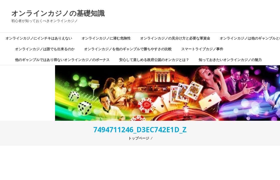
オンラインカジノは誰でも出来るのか (45, 48)
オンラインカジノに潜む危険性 (106, 38)
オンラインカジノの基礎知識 (58, 13)
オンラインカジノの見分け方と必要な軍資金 (175, 38)
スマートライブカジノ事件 (202, 48)
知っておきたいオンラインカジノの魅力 (230, 59)
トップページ (138, 138)
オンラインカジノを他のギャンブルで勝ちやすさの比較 (128, 48)
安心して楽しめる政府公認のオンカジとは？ (154, 59)
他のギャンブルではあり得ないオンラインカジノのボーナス (62, 59)
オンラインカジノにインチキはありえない (39, 38)
